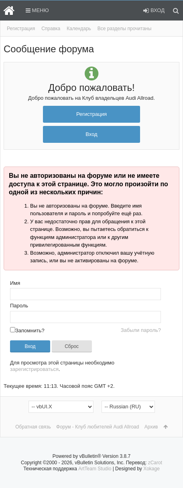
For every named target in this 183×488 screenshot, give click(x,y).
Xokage (151, 469)
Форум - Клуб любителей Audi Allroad (97, 427)
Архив (151, 427)
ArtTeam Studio (94, 469)
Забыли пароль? (141, 330)
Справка (50, 28)
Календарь (79, 28)
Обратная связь (33, 427)
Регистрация (21, 28)
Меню (37, 10)
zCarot (155, 462)
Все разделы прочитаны (125, 28)
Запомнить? (27, 330)
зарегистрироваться (34, 369)
